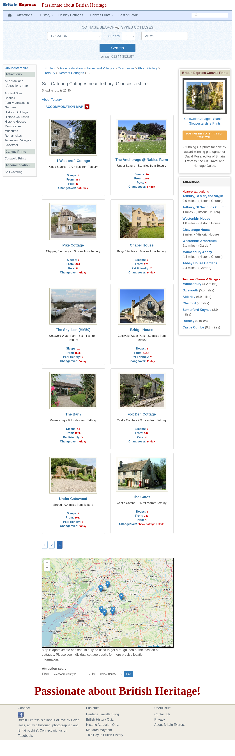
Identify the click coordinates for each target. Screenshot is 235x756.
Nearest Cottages (71, 73)
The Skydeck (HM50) (73, 330)
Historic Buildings (16, 112)
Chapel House (142, 245)
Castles (10, 98)
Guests (114, 36)
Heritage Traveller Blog (102, 714)
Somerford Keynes (197, 310)
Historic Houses (15, 121)
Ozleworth (190, 290)
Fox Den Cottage (142, 414)
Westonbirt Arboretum (200, 241)
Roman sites (13, 135)
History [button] (46, 15)
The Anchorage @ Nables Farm (141, 160)
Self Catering (13, 172)
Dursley (188, 321)
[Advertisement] (19, 235)
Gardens (11, 107)
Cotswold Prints (15, 158)
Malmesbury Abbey (197, 252)
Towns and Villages (100, 68)
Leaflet (141, 646)
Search (117, 48)
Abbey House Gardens (200, 263)
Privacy (159, 719)
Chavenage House (197, 230)
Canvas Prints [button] (101, 15)
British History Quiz (100, 719)
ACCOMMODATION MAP (64, 107)
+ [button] (47, 562)
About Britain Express (169, 725)
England (50, 68)
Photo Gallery (148, 68)
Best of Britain (128, 15)
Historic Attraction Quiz (102, 725)
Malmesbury (192, 284)
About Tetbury (52, 99)
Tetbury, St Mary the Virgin (203, 196)
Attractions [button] (26, 15)
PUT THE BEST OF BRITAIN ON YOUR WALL (205, 135)
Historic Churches (17, 117)
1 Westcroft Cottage (73, 161)
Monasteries (13, 126)
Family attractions (17, 102)
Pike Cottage (73, 245)
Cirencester (126, 68)
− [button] (47, 568)
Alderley (189, 297)
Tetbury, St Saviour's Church (205, 207)
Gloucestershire (71, 68)
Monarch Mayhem (99, 730)
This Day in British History (104, 735)
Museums (11, 131)
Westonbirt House (196, 218)
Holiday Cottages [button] (71, 15)
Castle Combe (193, 327)
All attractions (14, 81)
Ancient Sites (14, 93)
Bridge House (141, 330)
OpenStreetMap (155, 646)
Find (45, 674)
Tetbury (50, 73)
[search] (210, 15)
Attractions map (17, 85)
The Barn (73, 414)
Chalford (189, 303)
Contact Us (162, 714)
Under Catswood (73, 499)
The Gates (141, 497)
